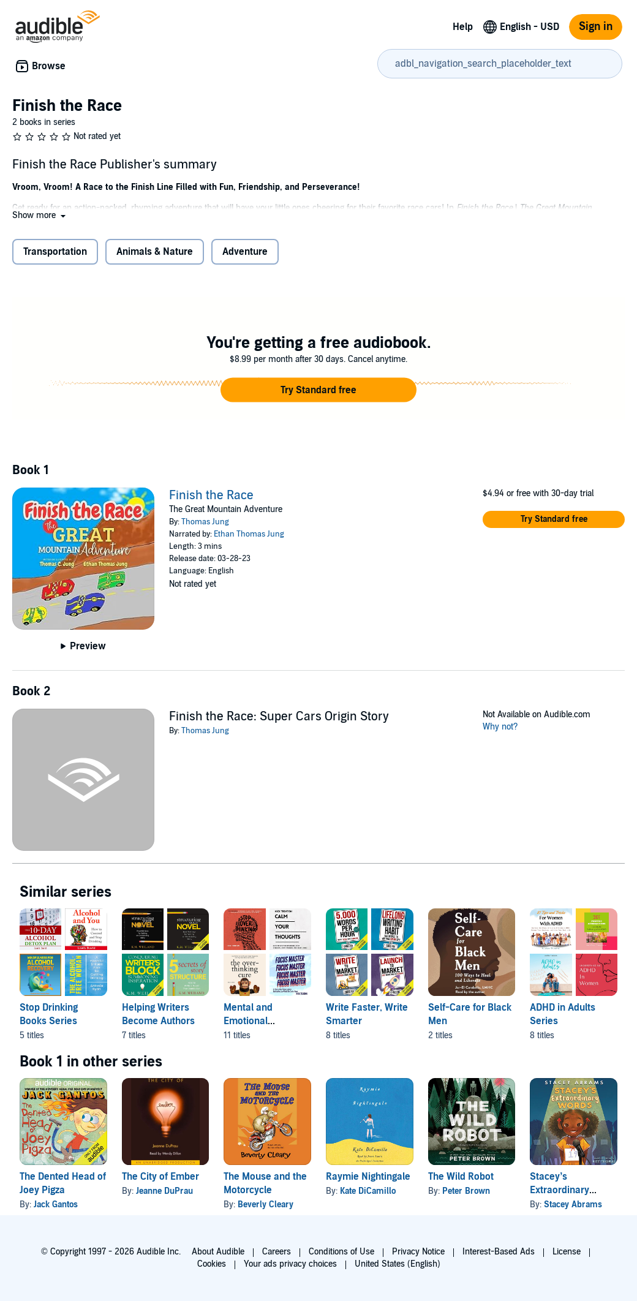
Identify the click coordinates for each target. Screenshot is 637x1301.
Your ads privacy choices (290, 1264)
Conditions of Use (341, 1251)
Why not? (500, 727)
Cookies (211, 1264)
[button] (40, 215)
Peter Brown (466, 1191)
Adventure (245, 252)
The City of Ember (160, 1177)
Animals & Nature (154, 252)
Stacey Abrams (573, 1204)
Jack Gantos (56, 1204)
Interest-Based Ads (498, 1251)
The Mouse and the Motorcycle (265, 1183)
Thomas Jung (205, 522)
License (566, 1251)
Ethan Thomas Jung (249, 534)
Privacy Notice (418, 1251)
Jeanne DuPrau (164, 1191)
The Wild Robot (461, 1177)
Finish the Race (211, 495)
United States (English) (397, 1264)
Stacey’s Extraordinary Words (559, 1190)
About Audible (218, 1251)
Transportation (55, 252)
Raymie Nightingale (368, 1177)
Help (463, 27)
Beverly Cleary (265, 1204)
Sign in (595, 26)
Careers (276, 1251)
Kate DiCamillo (368, 1191)
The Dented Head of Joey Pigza (63, 1183)
